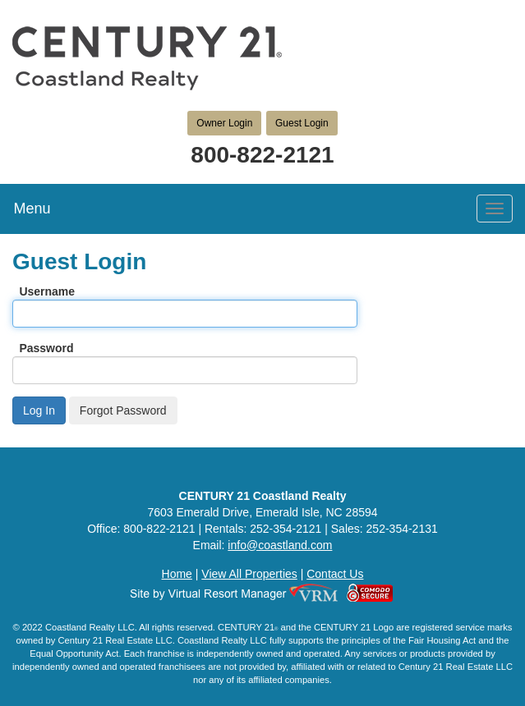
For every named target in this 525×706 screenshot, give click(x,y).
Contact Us (334, 573)
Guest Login (302, 123)
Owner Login (224, 123)
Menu (31, 208)
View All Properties (249, 573)
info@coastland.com (280, 545)
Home (177, 573)
